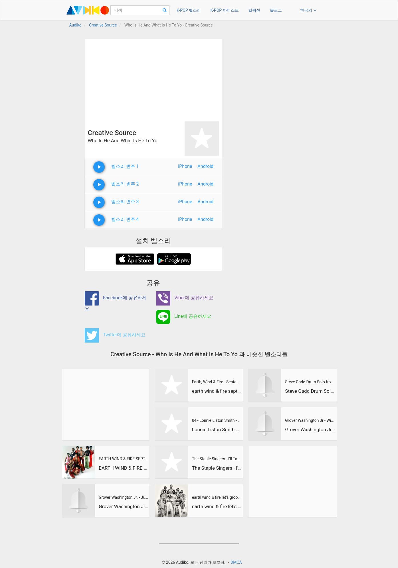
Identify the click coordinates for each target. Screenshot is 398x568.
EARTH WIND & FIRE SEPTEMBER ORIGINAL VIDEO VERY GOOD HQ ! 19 (123, 459)
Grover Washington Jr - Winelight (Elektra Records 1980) (310, 429)
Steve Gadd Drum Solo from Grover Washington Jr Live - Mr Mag (310, 382)
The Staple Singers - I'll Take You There (217, 459)
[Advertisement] (153, 79)
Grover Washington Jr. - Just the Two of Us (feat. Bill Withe (123, 497)
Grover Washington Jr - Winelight (310, 420)
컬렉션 (254, 10)
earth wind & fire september (217, 391)
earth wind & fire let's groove (217, 497)
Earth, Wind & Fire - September (217, 382)
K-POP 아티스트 (225, 10)
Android (205, 166)
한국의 (308, 10)
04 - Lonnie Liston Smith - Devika (217, 420)
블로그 (276, 10)
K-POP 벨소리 (189, 10)
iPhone (185, 166)
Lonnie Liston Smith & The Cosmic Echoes (217, 429)
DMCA (236, 562)
